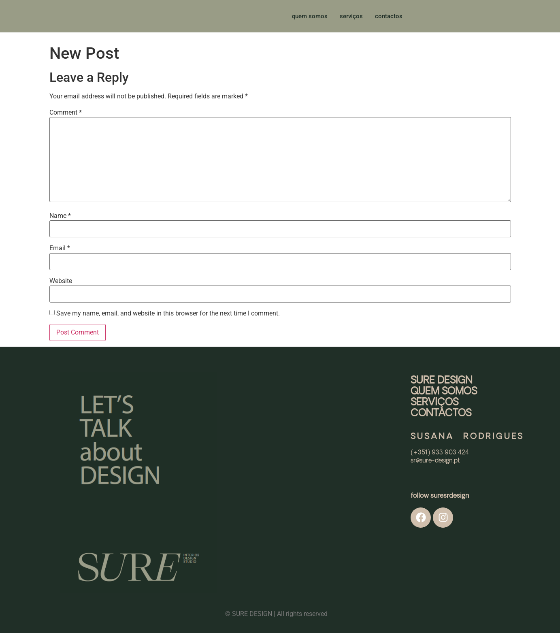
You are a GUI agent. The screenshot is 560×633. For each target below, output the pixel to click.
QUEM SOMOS (444, 392)
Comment (65, 112)
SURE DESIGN (442, 381)
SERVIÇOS (434, 402)
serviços (351, 16)
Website (60, 281)
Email (59, 248)
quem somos (310, 16)
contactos (388, 16)
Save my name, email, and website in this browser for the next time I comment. (168, 313)
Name (60, 216)
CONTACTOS (441, 413)
